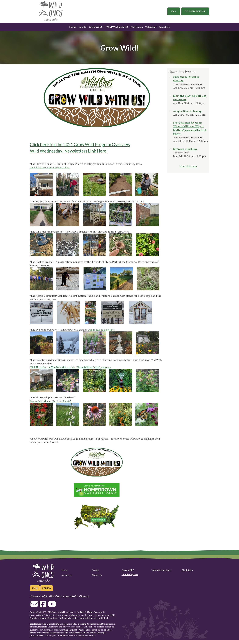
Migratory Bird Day (185, 148)
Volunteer (151, 26)
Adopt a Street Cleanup (187, 111)
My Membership (195, 11)
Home (72, 26)
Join (174, 11)
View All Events (188, 165)
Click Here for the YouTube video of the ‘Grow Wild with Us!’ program (70, 367)
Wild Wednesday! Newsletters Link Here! (69, 150)
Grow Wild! (95, 26)
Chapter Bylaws (130, 574)
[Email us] (34, 605)
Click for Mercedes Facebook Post (50, 167)
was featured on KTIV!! (101, 329)
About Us (164, 26)
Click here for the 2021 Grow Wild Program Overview (80, 144)
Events (82, 26)
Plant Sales (136, 26)
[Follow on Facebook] (43, 605)
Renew (46, 588)
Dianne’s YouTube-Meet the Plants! (50, 401)
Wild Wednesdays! (117, 26)
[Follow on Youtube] (52, 605)
